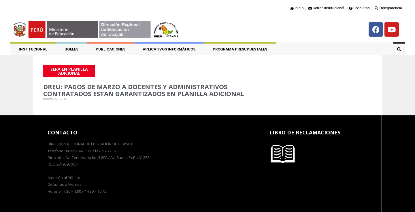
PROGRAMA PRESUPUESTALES (240, 49)
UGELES (71, 49)
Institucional (33, 49)
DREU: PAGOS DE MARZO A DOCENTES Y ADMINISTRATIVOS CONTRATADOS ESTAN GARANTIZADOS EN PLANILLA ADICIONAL (143, 90)
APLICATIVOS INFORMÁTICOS (169, 49)
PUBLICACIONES (110, 49)
